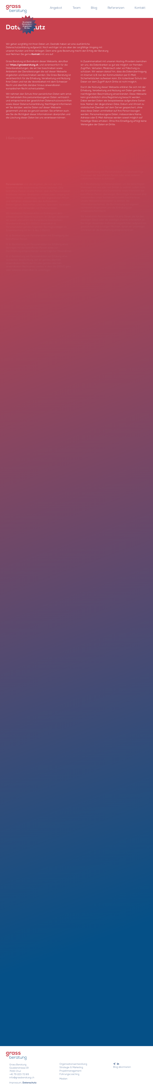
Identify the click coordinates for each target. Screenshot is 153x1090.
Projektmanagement (70, 1071)
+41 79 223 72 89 (19, 1074)
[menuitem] (56, 6)
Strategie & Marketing (71, 1067)
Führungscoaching (69, 1074)
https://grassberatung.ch (24, 65)
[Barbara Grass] (16, 9)
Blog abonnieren (122, 1067)
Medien (63, 1079)
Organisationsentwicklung (73, 1064)
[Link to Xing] (114, 1064)
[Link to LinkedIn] (118, 1064)
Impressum (15, 1083)
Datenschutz (29, 1083)
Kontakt (36, 54)
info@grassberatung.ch (21, 1078)
